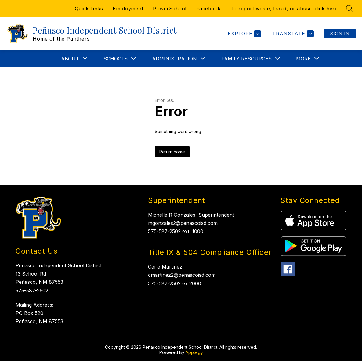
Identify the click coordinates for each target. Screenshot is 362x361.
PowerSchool (169, 8)
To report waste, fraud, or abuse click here (284, 8)
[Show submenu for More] (303, 58)
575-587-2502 (32, 290)
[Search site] (349, 8)
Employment (128, 8)
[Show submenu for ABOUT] (70, 58)
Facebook (208, 8)
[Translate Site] (292, 34)
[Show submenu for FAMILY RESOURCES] (246, 58)
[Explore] (243, 34)
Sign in (339, 34)
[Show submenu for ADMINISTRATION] (174, 58)
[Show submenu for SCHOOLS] (115, 58)
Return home (172, 151)
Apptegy (194, 352)
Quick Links (89, 8)
